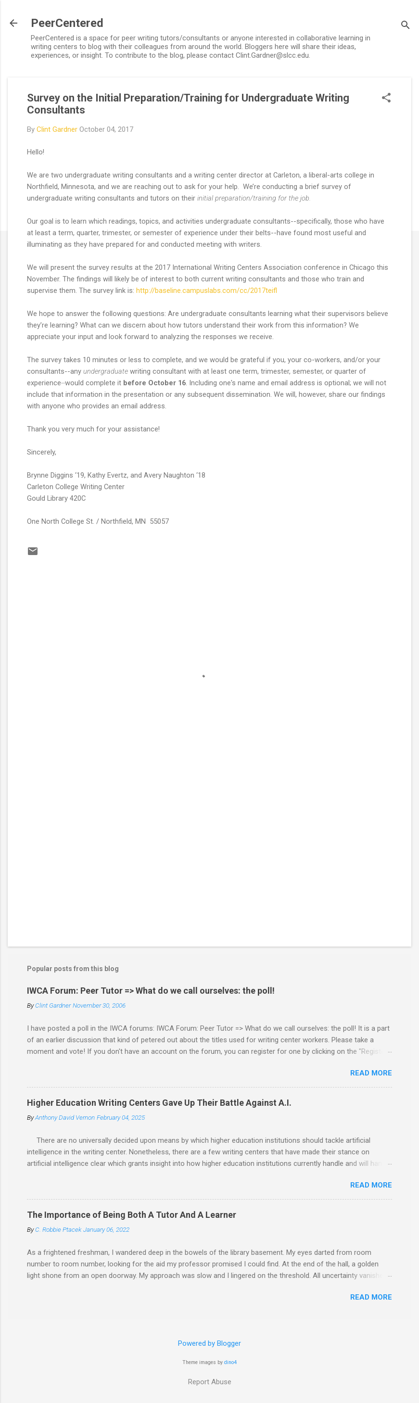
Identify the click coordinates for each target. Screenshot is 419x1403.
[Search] (405, 26)
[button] (386, 98)
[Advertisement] (209, 857)
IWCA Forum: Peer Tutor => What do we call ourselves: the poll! (151, 991)
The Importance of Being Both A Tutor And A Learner (131, 1215)
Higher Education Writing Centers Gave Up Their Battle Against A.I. (159, 1103)
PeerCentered (67, 23)
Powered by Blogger (209, 1343)
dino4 (230, 1362)
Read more (371, 1073)
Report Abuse (209, 1382)
